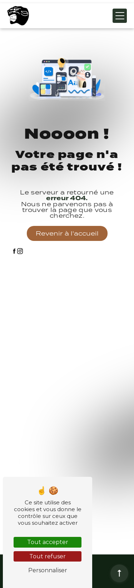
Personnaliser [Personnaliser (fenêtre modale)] (47, 570)
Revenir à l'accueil (67, 233)
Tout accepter (47, 542)
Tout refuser (47, 556)
